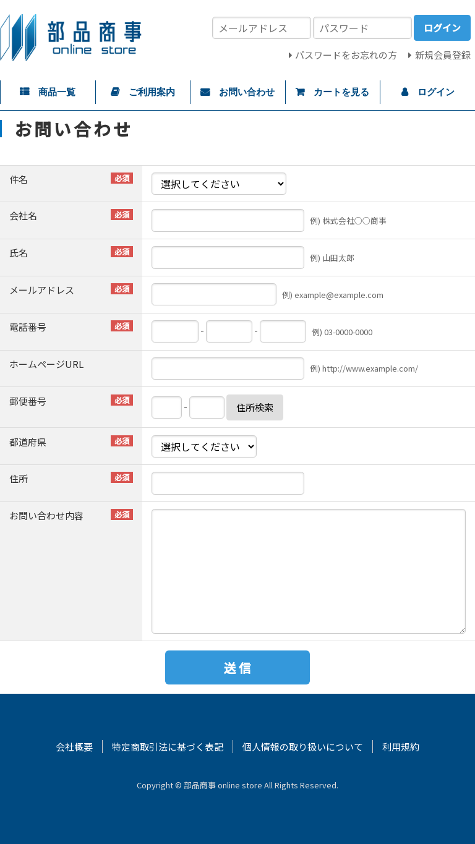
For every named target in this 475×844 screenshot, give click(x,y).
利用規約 (400, 746)
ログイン (436, 91)
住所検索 (254, 407)
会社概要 (74, 746)
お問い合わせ (247, 91)
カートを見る (341, 91)
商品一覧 (56, 91)
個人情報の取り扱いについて (302, 746)
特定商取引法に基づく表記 (167, 746)
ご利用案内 (152, 91)
